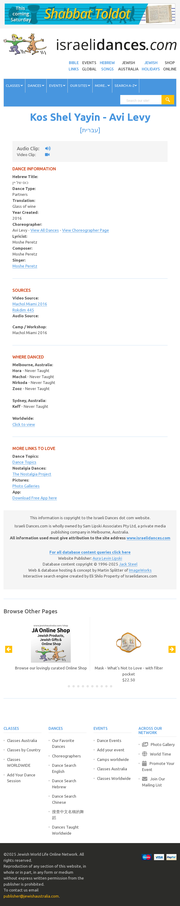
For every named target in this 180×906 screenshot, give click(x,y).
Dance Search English (64, 768)
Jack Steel (128, 564)
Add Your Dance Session (21, 778)
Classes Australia (22, 740)
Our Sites (80, 86)
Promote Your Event (158, 766)
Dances (36, 86)
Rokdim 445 (23, 310)
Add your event (110, 750)
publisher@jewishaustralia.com (31, 896)
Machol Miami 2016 (29, 304)
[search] (143, 101)
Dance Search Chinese (64, 799)
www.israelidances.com (148, 538)
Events (57, 86)
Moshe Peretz (24, 266)
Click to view (23, 424)
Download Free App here (34, 498)
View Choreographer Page (85, 230)
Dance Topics (24, 462)
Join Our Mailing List (153, 782)
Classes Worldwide (114, 778)
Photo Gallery (158, 744)
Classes (14, 86)
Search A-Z (126, 86)
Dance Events (109, 740)
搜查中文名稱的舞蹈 (68, 814)
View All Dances (44, 230)
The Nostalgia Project (31, 474)
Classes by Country (23, 750)
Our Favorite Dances (63, 743)
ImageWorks (140, 570)
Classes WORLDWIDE (18, 762)
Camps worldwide (113, 759)
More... (102, 86)
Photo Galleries (26, 486)
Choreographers (66, 756)
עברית (90, 129)
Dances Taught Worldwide (65, 830)
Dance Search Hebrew (64, 783)
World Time (156, 754)
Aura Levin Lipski (107, 558)
